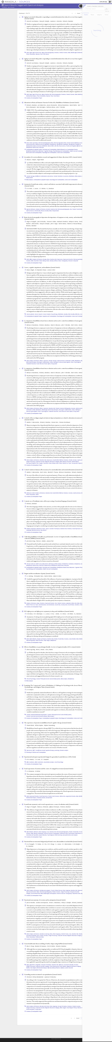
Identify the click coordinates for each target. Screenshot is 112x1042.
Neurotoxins (44, 530)
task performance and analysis (70, 835)
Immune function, (30, 144)
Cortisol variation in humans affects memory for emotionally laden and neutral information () (54, 470)
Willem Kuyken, (39, 725)
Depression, (60, 259)
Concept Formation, (62, 1006)
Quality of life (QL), (75, 314)
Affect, (31, 259)
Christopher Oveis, (39, 576)
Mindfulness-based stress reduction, (35, 565)
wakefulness (53, 640)
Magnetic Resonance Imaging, (52, 461)
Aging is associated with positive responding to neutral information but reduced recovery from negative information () (56, 18)
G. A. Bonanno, (31, 771)
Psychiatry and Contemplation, (50, 149)
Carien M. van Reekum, (33, 21)
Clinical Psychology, (31, 679)
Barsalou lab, (43, 1006)
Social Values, (71, 604)
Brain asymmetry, (34, 143)
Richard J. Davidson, (32, 105)
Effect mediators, (30, 762)
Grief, (53, 796)
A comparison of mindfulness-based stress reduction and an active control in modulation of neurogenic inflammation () (57, 321)
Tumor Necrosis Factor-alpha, (43, 363)
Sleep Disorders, (39, 640)
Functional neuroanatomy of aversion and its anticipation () (45, 900)
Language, (28, 530)
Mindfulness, (53, 144)
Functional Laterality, (31, 935)
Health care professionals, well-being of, (45, 564)
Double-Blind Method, (58, 460)
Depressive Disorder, (68, 259)
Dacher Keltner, (48, 576)
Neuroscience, (62, 146)
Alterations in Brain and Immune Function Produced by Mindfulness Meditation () (51, 102)
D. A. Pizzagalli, (31, 844)
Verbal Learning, (58, 835)
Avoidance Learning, (45, 934)
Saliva (37, 494)
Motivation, (41, 833)
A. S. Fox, (44, 844)
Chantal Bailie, (31, 725)
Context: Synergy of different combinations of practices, (39, 176)
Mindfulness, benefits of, (75, 144)
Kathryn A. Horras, (74, 221)
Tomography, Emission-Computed (69, 260)
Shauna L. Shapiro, (32, 159)
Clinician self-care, (30, 564)
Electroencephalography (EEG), (45, 143)
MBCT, (34, 750)
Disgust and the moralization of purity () (39, 573)
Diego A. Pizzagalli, (32, 221)
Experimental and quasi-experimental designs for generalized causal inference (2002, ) (50, 757)
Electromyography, (49, 52)
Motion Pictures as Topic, (32, 604)
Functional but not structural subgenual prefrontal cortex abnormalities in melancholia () (53, 841)
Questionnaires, (42, 604)
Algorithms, (32, 964)
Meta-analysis (51, 716)
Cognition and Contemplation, (50, 316)
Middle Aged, (74, 52)
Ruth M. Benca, (63, 223)
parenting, (57, 750)
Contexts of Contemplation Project (34, 98)
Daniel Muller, (73, 105)
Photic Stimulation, (30, 54)
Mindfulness (71, 679)
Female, (61, 52)
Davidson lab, (48, 94)
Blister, (41, 360)
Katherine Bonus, (51, 107)
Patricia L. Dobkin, (41, 541)
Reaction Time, (39, 54)
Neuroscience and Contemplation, (34, 152)
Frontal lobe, (79, 209)
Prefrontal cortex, (64, 833)
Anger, (38, 603)
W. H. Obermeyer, (38, 614)
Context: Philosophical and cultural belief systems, (48, 679)
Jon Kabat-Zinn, (42, 105)
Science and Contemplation (63, 152)
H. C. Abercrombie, (67, 844)
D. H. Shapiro (30, 689)
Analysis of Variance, (41, 209)
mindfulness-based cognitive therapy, (45, 750)
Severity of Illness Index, (55, 260)
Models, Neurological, (31, 968)
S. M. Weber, (70, 614)
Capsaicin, (45, 360)
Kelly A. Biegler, (31, 270)
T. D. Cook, (38, 759)
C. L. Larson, (46, 614)
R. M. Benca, (30, 614)
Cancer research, (39, 314)
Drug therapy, (54, 314)
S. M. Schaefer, (76, 844)
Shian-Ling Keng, (31, 649)
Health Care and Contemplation (50, 569)
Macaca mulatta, (45, 210)
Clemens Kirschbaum (64, 422)
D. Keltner (37, 771)
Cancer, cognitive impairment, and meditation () (42, 267)
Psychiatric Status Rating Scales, (41, 260)
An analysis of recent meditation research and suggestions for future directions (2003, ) (53, 157)
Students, (77, 604)
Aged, (31, 52)
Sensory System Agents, (64, 362)
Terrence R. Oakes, (52, 221)
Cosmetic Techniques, (54, 528)
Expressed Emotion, (50, 603)
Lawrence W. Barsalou (50, 977)
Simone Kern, (55, 422)
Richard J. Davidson (68, 21)
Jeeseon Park (50, 541)
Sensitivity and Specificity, (32, 835)
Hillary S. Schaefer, (66, 902)
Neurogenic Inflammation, (43, 362)
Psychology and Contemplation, (57, 179)
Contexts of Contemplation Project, (34, 718)
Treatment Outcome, (31, 363)
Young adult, (75, 463)
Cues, (48, 832)
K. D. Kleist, (63, 614)
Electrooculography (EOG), (60, 143)
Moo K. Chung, (31, 946)
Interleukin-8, (68, 360)
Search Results (11, 7)
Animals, (48, 209)
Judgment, (68, 603)
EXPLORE (103, 2)
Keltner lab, (74, 603)
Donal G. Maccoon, (56, 325)
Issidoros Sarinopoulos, (42, 902)
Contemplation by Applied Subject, (34, 149)
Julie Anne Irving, (31, 541)
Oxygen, (41, 463)
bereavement (49, 797)
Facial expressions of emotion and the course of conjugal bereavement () (48, 768)
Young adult (54, 363)
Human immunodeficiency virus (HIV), (76, 143)
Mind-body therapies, (31, 362)
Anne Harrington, (41, 107)
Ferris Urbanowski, (31, 107)
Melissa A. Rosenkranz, (33, 325)
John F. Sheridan (60, 107)
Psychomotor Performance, (74, 833)
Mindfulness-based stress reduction (35, 147)
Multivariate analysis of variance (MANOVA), (36, 146)
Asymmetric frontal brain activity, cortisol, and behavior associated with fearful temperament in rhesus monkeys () (55, 185)
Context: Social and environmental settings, (36, 716)
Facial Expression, (76, 528)
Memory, (36, 833)
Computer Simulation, (46, 964)
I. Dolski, (57, 614)
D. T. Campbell (45, 759)
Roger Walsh (40, 159)
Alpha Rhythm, (33, 639)
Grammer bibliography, (65, 408)
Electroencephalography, (63, 209)
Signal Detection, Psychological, (46, 835)
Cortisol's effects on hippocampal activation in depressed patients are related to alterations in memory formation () (55, 419)
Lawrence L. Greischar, (56, 21)
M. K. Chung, (51, 844)
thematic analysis (64, 750)
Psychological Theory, (72, 1007)
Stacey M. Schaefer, (44, 21)
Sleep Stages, (47, 640)
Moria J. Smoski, (40, 649)
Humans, (65, 52)
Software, (62, 968)
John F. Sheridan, (66, 325)
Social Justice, (64, 604)
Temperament (55, 210)
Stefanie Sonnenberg (49, 725)
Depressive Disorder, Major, (33, 892)
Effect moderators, (39, 762)
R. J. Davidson (50, 188)
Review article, (47, 565)
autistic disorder (69, 968)
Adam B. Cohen (57, 576)
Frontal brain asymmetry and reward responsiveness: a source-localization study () (51, 804)
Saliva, (51, 362)
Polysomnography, (30, 640)
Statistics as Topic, (67, 463)
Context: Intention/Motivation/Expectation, (36, 714)
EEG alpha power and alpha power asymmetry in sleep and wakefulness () (49, 611)
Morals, (82, 603)
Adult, (27, 52)
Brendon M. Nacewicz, (41, 946)
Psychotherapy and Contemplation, (61, 151)
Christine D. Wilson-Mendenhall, (35, 977)
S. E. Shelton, (42, 188)
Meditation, (47, 144)
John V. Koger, (54, 223)
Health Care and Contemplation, (77, 151)
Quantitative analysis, (49, 762)
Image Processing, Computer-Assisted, (35, 461)
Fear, (71, 209)
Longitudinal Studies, (70, 796)
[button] (110, 1)
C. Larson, (36, 188)
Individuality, (37, 210)
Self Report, (56, 362)
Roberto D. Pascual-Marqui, (74, 223)
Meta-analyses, (29, 179)
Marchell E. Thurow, (53, 472)
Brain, (27, 143)
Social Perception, (30, 1009)
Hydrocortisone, (30, 210)
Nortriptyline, (53, 893)
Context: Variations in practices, (61, 176)
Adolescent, (29, 493)
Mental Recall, (75, 461)
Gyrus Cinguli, (40, 935)
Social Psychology (59, 762)
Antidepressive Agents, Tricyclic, (47, 890)
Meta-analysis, (78, 176)
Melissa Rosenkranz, (63, 105)
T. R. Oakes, (38, 844)
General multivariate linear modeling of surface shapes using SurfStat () (48, 944)
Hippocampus (81, 463)
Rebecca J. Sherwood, (43, 807)
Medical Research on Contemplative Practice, (67, 149)
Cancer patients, (30, 314)
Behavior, (36, 832)
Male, (69, 52)
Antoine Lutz (82, 325)
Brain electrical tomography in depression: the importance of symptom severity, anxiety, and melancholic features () (56, 218)
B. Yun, (53, 614)
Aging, (43, 52)
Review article (29, 177)
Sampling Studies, (41, 797)
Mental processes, (36, 530)
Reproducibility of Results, (54, 968)
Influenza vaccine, (39, 144)
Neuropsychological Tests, (32, 463)
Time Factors (46, 54)
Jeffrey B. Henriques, (54, 807)
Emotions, (56, 52)
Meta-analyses (29, 681)
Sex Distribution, (51, 604)
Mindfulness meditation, (63, 144)
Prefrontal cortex (40, 937)
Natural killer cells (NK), (53, 146)
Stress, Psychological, (76, 362)
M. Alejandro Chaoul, (41, 270)
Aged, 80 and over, (36, 52)
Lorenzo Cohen (51, 270)
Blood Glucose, (59, 890)
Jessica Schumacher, (52, 105)
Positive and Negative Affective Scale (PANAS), (77, 146)
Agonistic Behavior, (31, 209)
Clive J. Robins (49, 649)
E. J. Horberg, (30, 576)
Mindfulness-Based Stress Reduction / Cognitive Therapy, (39, 151)
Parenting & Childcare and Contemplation (36, 752)
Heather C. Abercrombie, (32, 223)
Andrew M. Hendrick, (62, 221)
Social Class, (58, 604)
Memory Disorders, (67, 461)
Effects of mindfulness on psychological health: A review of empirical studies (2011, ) (52, 647)
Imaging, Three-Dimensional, (33, 893)
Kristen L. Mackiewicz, (55, 902)
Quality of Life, (67, 314)
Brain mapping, (42, 832)
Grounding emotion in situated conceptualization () (43, 974)
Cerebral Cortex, (65, 934)
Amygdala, (37, 964)
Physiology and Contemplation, (49, 152)
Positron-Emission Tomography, (51, 833)
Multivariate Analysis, (31, 96)
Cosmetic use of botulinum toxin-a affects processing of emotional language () (50, 501)
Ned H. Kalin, (74, 325)
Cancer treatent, (47, 314)
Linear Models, (72, 639)
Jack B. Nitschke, (41, 221)
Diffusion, (61, 964)
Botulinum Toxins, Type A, (43, 528)
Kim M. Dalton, (51, 946)
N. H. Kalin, (30, 188)
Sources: (4, 7)
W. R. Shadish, (30, 759)
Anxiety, (45, 259)
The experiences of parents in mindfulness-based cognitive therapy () (47, 723)
